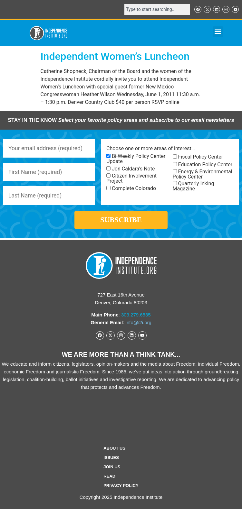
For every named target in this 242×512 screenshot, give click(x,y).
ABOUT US (114, 451)
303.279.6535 (136, 318)
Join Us (111, 470)
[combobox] (157, 9)
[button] (218, 31)
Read (109, 479)
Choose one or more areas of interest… (150, 148)
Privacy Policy (121, 488)
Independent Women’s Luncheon (115, 56)
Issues (111, 460)
